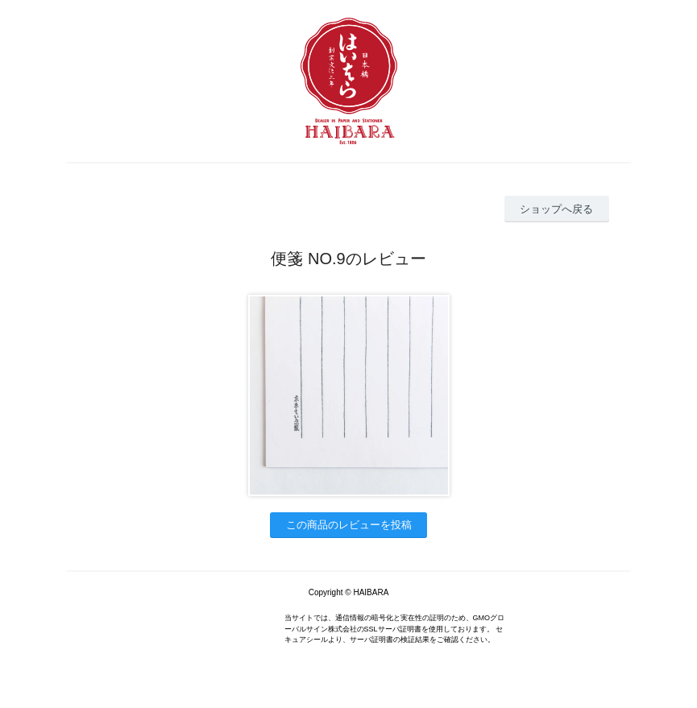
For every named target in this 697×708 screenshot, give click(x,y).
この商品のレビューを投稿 (349, 525)
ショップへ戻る (556, 209)
